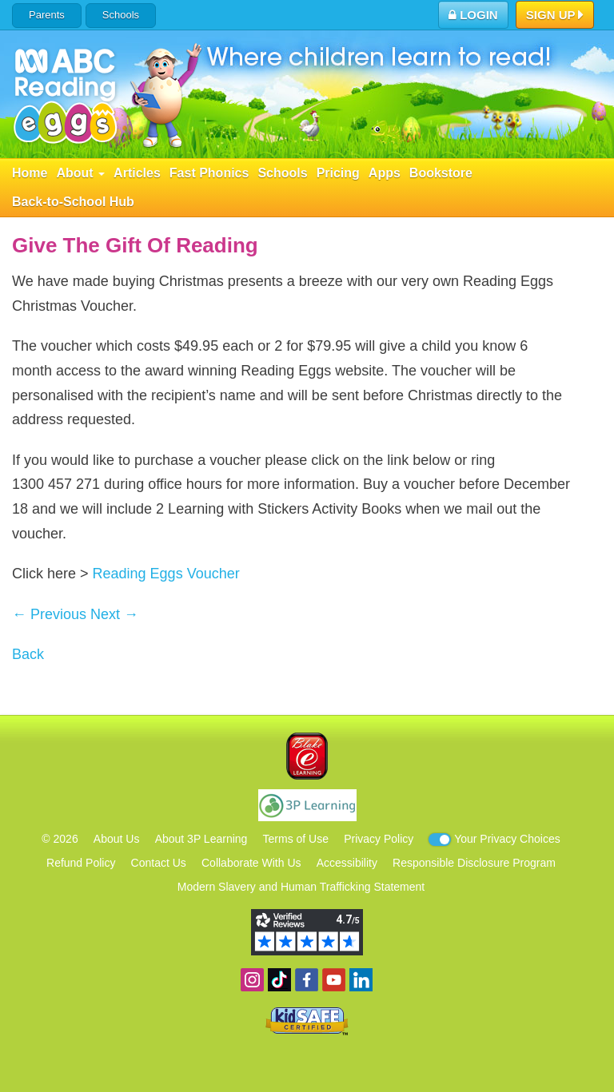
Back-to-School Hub (73, 201)
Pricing (338, 173)
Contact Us (158, 862)
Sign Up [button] (555, 16)
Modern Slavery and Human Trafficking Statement (301, 886)
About (80, 173)
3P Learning (307, 805)
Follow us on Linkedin (361, 979)
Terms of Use (296, 838)
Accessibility (347, 862)
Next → (114, 614)
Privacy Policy (378, 838)
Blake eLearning (307, 756)
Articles (137, 173)
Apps (385, 173)
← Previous (49, 614)
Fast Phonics (209, 173)
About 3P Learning (201, 838)
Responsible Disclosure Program (474, 862)
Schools (120, 15)
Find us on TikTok (279, 979)
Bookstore (440, 173)
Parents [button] (47, 15)
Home (29, 173)
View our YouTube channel (333, 979)
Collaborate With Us (251, 862)
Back (28, 654)
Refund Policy (80, 862)
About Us (117, 838)
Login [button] (473, 15)
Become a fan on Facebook (306, 979)
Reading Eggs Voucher (166, 574)
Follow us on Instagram (252, 979)
